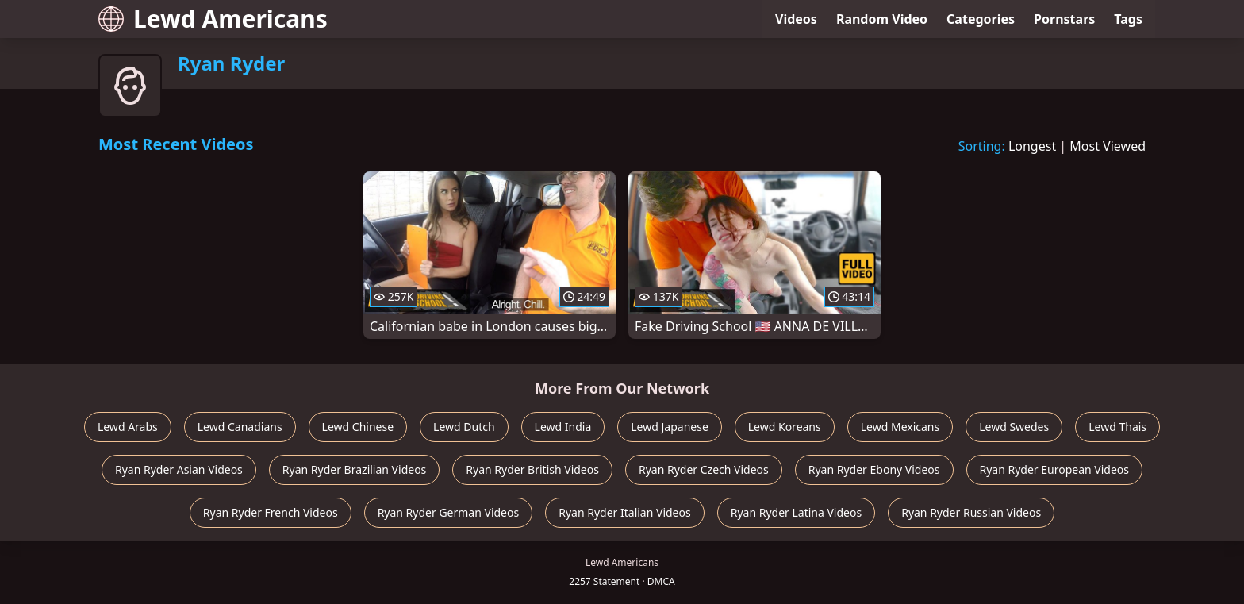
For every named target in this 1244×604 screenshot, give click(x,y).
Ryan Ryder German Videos (449, 512)
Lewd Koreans (784, 426)
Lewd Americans (213, 18)
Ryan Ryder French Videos (270, 512)
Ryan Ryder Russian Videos (971, 512)
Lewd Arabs (128, 426)
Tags (1128, 19)
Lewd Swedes (1014, 426)
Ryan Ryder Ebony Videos (874, 469)
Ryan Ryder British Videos (532, 469)
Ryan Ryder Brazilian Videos (354, 469)
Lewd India (563, 426)
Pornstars (1064, 19)
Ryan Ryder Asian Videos (179, 469)
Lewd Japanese (669, 426)
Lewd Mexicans (900, 426)
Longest (1032, 146)
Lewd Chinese (358, 426)
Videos (796, 19)
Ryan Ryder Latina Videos (796, 512)
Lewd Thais (1117, 426)
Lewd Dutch (464, 426)
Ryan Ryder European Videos (1055, 469)
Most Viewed (1107, 146)
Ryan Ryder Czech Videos (704, 469)
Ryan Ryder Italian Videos (625, 512)
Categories (980, 19)
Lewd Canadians (240, 426)
